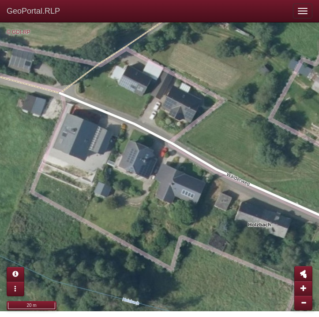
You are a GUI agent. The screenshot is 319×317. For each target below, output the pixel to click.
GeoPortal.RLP (33, 11)
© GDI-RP (18, 32)
